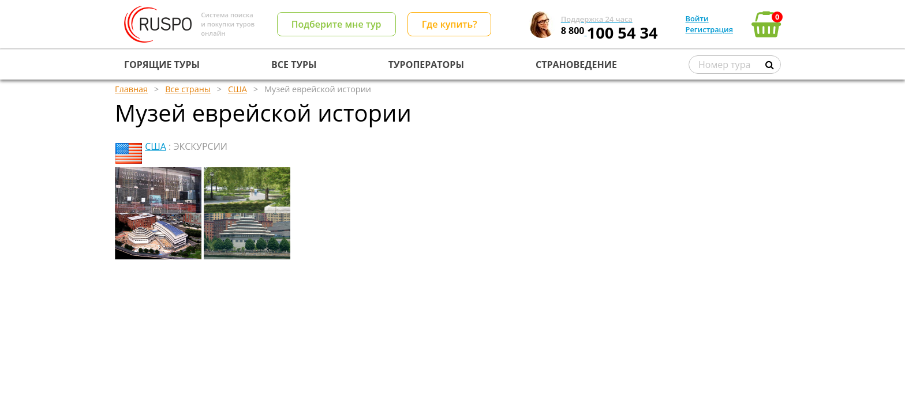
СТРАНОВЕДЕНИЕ (576, 64)
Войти (697, 18)
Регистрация (709, 29)
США (155, 146)
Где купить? (449, 24)
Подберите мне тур (336, 24)
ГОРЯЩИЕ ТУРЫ (162, 64)
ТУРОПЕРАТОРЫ (426, 64)
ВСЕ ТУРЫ (293, 64)
